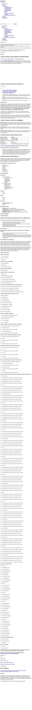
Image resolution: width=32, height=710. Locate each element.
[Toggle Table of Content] (1, 88)
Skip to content (3, 0)
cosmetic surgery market (8, 60)
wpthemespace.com (22, 681)
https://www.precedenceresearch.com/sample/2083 (9, 653)
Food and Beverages (8, 10)
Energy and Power (8, 9)
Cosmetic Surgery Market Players (8, 92)
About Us (4, 16)
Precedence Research (19, 58)
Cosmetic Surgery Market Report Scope (9, 91)
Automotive (7, 6)
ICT (5, 12)
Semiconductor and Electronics (10, 15)
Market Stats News (6, 681)
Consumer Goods (8, 8)
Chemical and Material (8, 7)
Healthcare (6, 11)
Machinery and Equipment (9, 13)
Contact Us (4, 39)
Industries (4, 5)
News (3, 4)
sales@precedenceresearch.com (8, 662)
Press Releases (5, 3)
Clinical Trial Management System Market (12, 145)
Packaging (6, 14)
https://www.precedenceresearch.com (9, 664)
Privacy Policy (5, 40)
